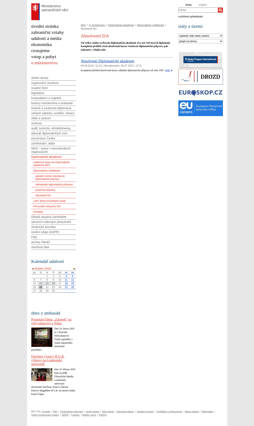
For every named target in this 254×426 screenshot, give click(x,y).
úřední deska (39, 78)
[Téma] (200, 41)
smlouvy (36, 123)
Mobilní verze (89, 415)
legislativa (37, 93)
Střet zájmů (108, 411)
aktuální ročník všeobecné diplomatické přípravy (50, 178)
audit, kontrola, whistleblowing (50, 128)
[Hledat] (220, 10)
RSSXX (103, 415)
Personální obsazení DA (47, 206)
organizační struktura (45, 83)
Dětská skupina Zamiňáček (49, 217)
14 (40, 283)
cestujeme (40, 50)
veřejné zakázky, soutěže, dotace (53, 113)
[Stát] (200, 36)
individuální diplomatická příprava (54, 184)
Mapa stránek (192, 411)
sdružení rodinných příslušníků (51, 222)
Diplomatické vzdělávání (150, 25)
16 (53, 283)
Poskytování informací (71, 411)
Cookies (75, 415)
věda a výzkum (41, 118)
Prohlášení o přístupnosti (169, 411)
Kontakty (38, 211)
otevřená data (40, 247)
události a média (46, 38)
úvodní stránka (45, 26)
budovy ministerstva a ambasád (52, 103)
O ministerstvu (97, 25)
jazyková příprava (45, 190)
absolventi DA (43, 195)
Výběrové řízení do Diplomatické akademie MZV (51, 164)
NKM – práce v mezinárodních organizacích (51, 150)
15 (47, 283)
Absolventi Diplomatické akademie (107, 61)
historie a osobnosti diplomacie (51, 108)
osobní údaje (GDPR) (45, 232)
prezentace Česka (43, 138)
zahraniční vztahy (47, 32)
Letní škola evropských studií (49, 200)
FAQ (34, 237)
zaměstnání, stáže (43, 143)
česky (188, 4)
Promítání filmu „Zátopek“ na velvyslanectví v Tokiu (51, 321)
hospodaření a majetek (46, 98)
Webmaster (207, 411)
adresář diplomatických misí (49, 133)
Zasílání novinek (145, 411)
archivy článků (40, 242)
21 (40, 287)
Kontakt (46, 411)
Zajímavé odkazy (125, 411)
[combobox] (198, 10)
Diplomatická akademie (121, 25)
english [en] (203, 4)
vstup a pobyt (43, 56)
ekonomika (41, 44)
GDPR (65, 415)
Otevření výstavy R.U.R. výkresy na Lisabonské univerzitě (48, 360)
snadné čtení (39, 88)
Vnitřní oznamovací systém (45, 415)
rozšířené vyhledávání (190, 16)
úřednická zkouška (43, 227)
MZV (83, 25)
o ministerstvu (44, 62)
